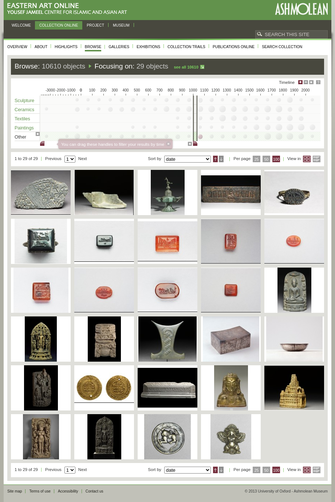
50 (266, 159)
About (41, 47)
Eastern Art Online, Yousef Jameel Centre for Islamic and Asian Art (69, 9)
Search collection (282, 47)
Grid (307, 159)
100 (276, 159)
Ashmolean (301, 9)
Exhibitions (148, 47)
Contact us (94, 491)
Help (318, 82)
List (316, 159)
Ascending (215, 159)
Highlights (66, 47)
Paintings (24, 128)
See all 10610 (186, 67)
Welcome (21, 25)
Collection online (58, 25)
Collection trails (186, 47)
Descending (221, 159)
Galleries (119, 47)
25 (257, 159)
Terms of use (40, 491)
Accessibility (68, 491)
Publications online (234, 47)
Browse (93, 47)
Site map (14, 491)
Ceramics (24, 109)
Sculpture (24, 100)
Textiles (22, 118)
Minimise (306, 82)
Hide (311, 82)
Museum (121, 25)
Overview (17, 47)
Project (95, 25)
